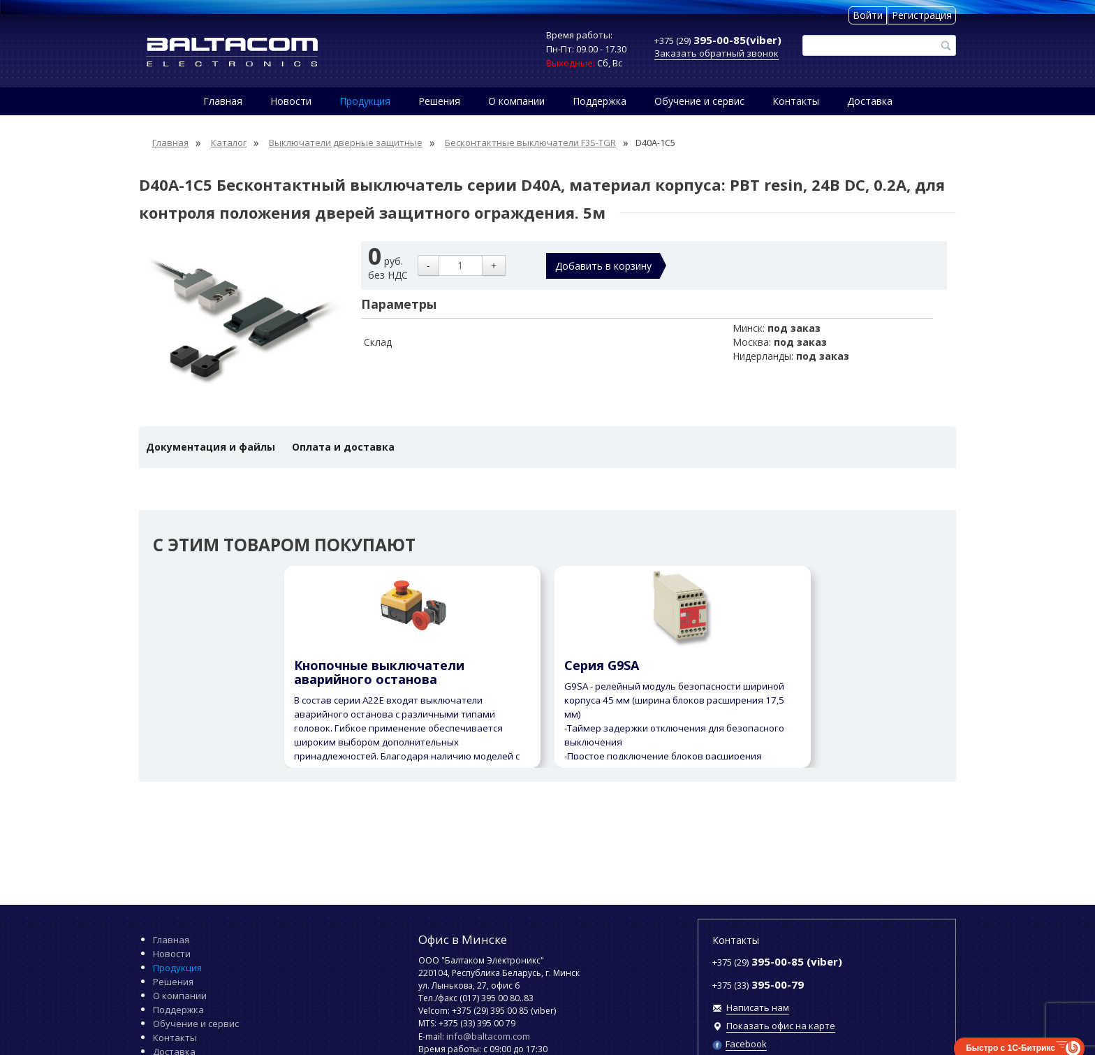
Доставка (869, 101)
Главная (222, 101)
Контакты (795, 101)
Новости (290, 101)
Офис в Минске (462, 939)
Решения (439, 101)
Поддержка (599, 101)
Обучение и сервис (699, 101)
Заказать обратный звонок (716, 53)
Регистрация (922, 15)
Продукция (364, 101)
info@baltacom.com (488, 1036)
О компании (516, 101)
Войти (868, 15)
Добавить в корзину (603, 265)
